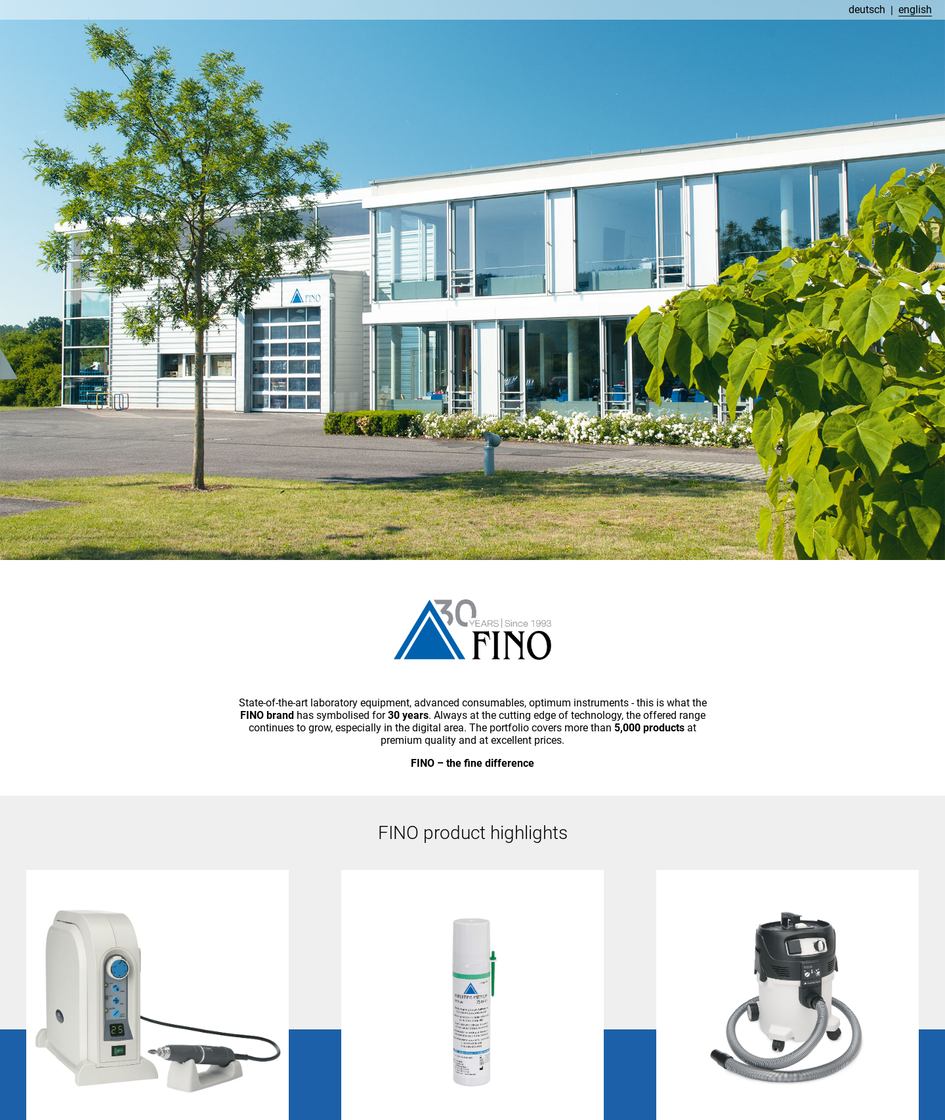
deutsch (867, 9)
